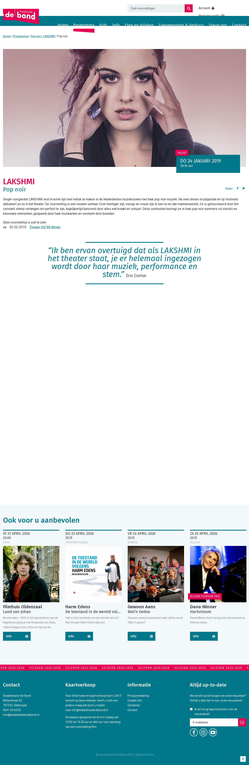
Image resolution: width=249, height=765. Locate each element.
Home (63, 25)
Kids (103, 25)
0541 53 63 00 (12, 710)
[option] (124, 108)
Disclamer (133, 705)
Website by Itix (144, 754)
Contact (239, 25)
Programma (83, 25)
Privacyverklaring (138, 695)
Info (116, 25)
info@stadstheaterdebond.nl (21, 714)
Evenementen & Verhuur (181, 25)
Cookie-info (134, 700)
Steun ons (218, 25)
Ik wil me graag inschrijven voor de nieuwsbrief (216, 712)
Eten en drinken (139, 25)
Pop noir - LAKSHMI (43, 36)
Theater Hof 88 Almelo (45, 227)
